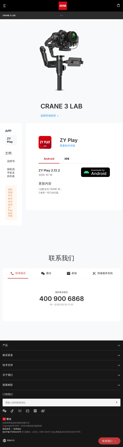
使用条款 (17, 429)
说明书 (11, 161)
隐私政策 (6, 429)
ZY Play (10, 140)
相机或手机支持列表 (11, 173)
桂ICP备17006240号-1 (13, 432)
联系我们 (109, 441)
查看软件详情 (67, 145)
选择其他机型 (50, 115)
